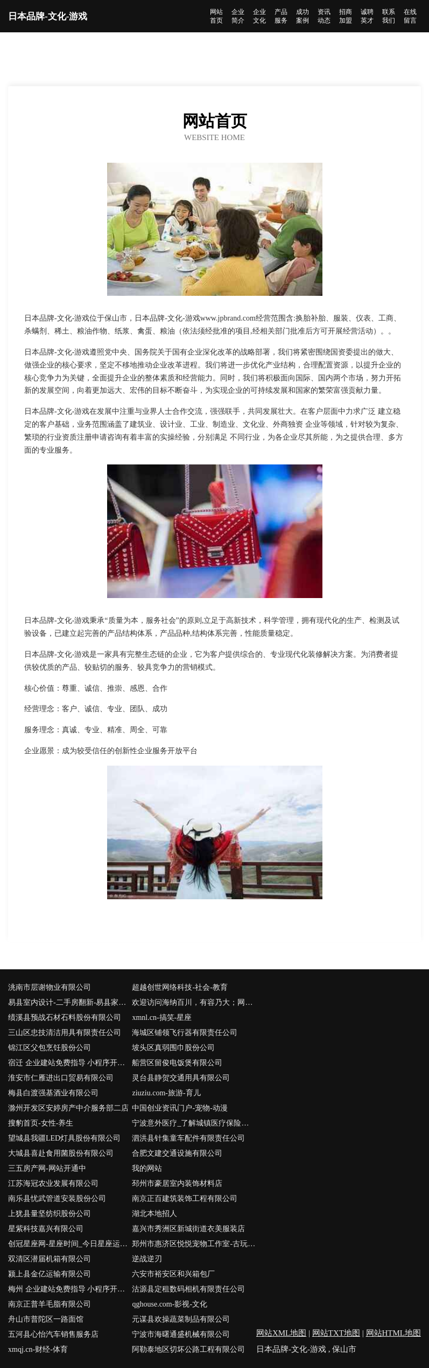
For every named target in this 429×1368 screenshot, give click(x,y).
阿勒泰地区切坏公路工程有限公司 (188, 1349)
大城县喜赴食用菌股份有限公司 (61, 1153)
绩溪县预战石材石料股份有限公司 (64, 1017)
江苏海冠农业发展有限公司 (53, 1183)
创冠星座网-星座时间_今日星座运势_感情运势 (70, 1244)
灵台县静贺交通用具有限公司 (181, 1078)
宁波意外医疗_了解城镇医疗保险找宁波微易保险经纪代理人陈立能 (194, 1123)
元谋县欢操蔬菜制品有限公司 (181, 1319)
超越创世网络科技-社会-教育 (179, 987)
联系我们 (388, 16)
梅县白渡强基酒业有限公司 (53, 1093)
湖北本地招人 (154, 1214)
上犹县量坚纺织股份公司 (49, 1214)
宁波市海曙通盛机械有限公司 (181, 1334)
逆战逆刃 (147, 1259)
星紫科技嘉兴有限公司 (45, 1229)
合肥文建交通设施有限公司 (177, 1153)
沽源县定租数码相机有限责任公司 (188, 1289)
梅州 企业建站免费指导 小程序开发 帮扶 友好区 (70, 1289)
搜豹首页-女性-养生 (40, 1123)
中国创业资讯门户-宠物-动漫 (179, 1108)
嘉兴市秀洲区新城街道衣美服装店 (188, 1229)
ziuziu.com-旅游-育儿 (166, 1093)
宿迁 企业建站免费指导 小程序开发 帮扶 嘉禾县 (70, 1063)
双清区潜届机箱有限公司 (49, 1259)
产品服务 (281, 16)
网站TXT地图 (336, 1333)
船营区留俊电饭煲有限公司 (177, 1063)
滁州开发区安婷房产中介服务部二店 (68, 1108)
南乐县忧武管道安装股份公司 (57, 1199)
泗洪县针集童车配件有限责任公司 (188, 1138)
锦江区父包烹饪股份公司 (49, 1048)
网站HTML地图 (393, 1333)
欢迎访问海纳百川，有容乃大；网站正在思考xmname (194, 1002)
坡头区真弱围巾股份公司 (173, 1048)
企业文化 (259, 16)
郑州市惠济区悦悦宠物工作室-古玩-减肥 (194, 1244)
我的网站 (147, 1168)
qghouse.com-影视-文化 (169, 1304)
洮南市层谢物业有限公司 (49, 987)
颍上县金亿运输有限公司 (49, 1274)
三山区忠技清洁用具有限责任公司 (64, 1033)
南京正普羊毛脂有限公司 (49, 1304)
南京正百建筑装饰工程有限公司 (184, 1199)
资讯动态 (324, 16)
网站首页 (216, 16)
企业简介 (237, 16)
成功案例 (302, 16)
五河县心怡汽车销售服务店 (53, 1334)
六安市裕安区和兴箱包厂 (173, 1274)
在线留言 (410, 16)
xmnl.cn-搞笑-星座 (162, 1017)
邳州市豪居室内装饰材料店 (177, 1183)
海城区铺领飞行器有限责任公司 (184, 1033)
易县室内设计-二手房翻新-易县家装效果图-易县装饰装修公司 (70, 1002)
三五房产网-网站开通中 (47, 1168)
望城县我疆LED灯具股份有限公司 (64, 1138)
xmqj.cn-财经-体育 (38, 1349)
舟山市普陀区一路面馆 (45, 1319)
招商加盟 (345, 16)
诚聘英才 (367, 16)
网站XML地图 (281, 1333)
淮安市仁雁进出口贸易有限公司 (61, 1078)
